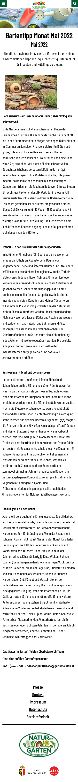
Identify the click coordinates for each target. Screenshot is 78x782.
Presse (38, 687)
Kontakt (38, 695)
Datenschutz (38, 710)
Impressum (38, 702)
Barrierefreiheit (37, 717)
